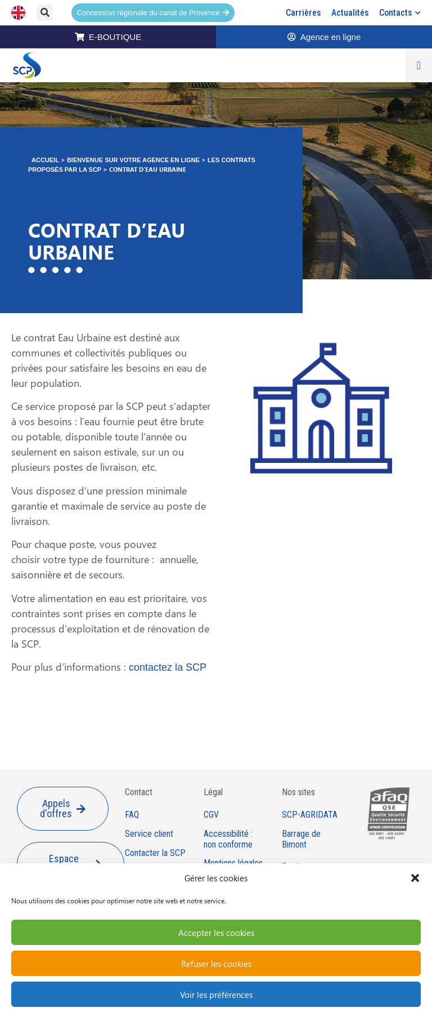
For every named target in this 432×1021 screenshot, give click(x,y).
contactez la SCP (167, 667)
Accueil (45, 160)
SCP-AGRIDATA (310, 815)
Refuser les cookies (216, 963)
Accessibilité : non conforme (228, 839)
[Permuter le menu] (419, 65)
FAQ (132, 815)
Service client (149, 834)
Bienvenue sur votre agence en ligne (133, 160)
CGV (211, 815)
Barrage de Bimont (301, 839)
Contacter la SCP (155, 853)
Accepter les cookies (216, 932)
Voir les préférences (216, 994)
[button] (415, 878)
